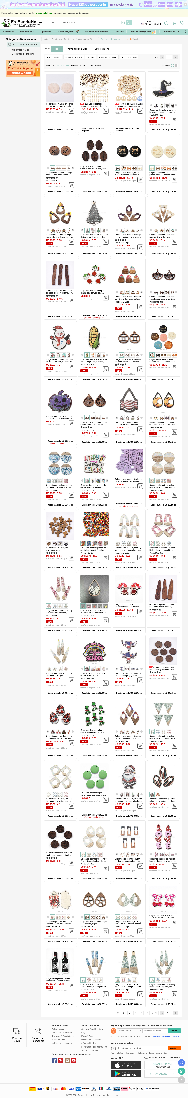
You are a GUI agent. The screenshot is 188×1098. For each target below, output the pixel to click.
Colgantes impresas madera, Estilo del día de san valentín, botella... (58, 980)
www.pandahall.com (44, 13)
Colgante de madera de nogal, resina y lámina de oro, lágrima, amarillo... (59, 237)
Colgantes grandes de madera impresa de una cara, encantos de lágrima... (59, 738)
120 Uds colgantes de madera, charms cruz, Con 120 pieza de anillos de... (93, 106)
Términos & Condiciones (63, 1036)
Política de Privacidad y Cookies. (165, 1036)
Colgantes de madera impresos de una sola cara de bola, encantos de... (93, 293)
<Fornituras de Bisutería (25, 44)
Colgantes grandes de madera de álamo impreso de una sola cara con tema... (162, 424)
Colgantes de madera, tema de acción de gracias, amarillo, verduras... (93, 361)
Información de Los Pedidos (94, 1047)
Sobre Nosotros (59, 1029)
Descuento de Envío (73, 57)
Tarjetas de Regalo (89, 1050)
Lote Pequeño (102, 49)
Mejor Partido (63, 65)
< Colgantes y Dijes (19, 50)
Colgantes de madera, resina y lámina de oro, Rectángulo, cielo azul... (94, 986)
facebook (54, 1060)
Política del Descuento (62, 1043)
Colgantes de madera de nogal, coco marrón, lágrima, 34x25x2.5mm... (93, 923)
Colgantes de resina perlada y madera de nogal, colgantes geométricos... (127, 861)
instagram (67, 1060)
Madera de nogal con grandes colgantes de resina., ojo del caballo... (162, 801)
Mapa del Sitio (58, 1040)
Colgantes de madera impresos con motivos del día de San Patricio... (93, 732)
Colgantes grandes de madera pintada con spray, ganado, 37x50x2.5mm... (128, 675)
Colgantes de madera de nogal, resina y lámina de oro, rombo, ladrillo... (128, 738)
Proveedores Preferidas (96, 31)
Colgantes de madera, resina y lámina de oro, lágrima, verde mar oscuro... (162, 986)
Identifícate (166, 24)
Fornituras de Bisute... (62, 39)
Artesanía (119, 31)
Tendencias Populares (143, 31)
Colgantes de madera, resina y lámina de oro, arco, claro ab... (128, 549)
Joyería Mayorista (68, 31)
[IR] (169, 57)
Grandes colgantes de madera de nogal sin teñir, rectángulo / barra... (59, 293)
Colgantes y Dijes (86, 39)
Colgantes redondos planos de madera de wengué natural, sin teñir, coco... (59, 855)
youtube (73, 1060)
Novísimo (76, 65)
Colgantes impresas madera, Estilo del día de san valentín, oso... (127, 606)
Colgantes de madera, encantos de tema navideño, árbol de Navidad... (94, 237)
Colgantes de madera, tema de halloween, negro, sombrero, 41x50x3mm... (162, 112)
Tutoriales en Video (171, 31)
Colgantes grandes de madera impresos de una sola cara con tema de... (93, 612)
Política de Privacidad (62, 1032)
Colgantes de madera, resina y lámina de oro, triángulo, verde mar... (162, 738)
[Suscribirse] (142, 1048)
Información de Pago (90, 1043)
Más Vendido (88, 65)
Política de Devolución (91, 1040)
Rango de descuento (108, 57)
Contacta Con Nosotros (92, 1029)
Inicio (45, 39)
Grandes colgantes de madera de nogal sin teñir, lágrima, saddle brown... (162, 606)
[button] (185, 32)
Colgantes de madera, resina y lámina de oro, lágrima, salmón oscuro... (128, 923)
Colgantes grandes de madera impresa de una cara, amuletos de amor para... (162, 861)
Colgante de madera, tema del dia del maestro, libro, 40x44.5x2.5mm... (93, 675)
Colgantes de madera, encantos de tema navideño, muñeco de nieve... (59, 361)
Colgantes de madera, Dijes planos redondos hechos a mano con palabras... (129, 174)
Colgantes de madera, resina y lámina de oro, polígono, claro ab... (59, 801)
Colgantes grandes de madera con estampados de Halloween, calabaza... (59, 418)
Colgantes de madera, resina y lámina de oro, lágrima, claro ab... (59, 675)
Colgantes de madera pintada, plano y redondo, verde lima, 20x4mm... (93, 795)
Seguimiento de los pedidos (181, 1062)
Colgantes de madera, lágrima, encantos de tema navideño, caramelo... (128, 424)
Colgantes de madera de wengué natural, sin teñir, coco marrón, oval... (93, 168)
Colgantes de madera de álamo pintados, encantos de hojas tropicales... (128, 481)
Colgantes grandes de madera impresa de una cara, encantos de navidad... (59, 923)
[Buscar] (100, 22)
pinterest (60, 1060)
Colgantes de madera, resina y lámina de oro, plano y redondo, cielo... (59, 487)
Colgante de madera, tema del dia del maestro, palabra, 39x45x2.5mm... (93, 487)
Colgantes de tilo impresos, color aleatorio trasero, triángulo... (94, 549)
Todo (57, 49)
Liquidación (45, 31)
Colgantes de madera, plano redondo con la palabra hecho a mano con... (162, 361)
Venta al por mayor (77, 49)
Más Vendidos (27, 31)
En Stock (91, 57)
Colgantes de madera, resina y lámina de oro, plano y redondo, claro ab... (162, 487)
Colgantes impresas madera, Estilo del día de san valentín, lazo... (161, 917)
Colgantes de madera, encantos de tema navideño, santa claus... (128, 800)
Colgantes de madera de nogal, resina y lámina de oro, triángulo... (162, 237)
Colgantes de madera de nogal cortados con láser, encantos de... (59, 174)
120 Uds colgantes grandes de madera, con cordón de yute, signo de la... (129, 106)
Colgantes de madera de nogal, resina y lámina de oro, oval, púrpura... (128, 237)
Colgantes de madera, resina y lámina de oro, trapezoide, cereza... (162, 550)
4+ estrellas (53, 57)
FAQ (83, 1032)
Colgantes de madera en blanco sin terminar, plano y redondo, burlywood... (59, 106)
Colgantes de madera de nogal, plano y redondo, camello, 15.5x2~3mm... (163, 669)
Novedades (8, 31)
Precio (99, 65)
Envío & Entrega (88, 1036)
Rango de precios (129, 57)
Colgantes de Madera (111, 39)
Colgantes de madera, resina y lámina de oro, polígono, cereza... (59, 612)
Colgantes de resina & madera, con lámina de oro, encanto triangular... (128, 299)
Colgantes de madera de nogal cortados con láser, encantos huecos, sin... (162, 299)
